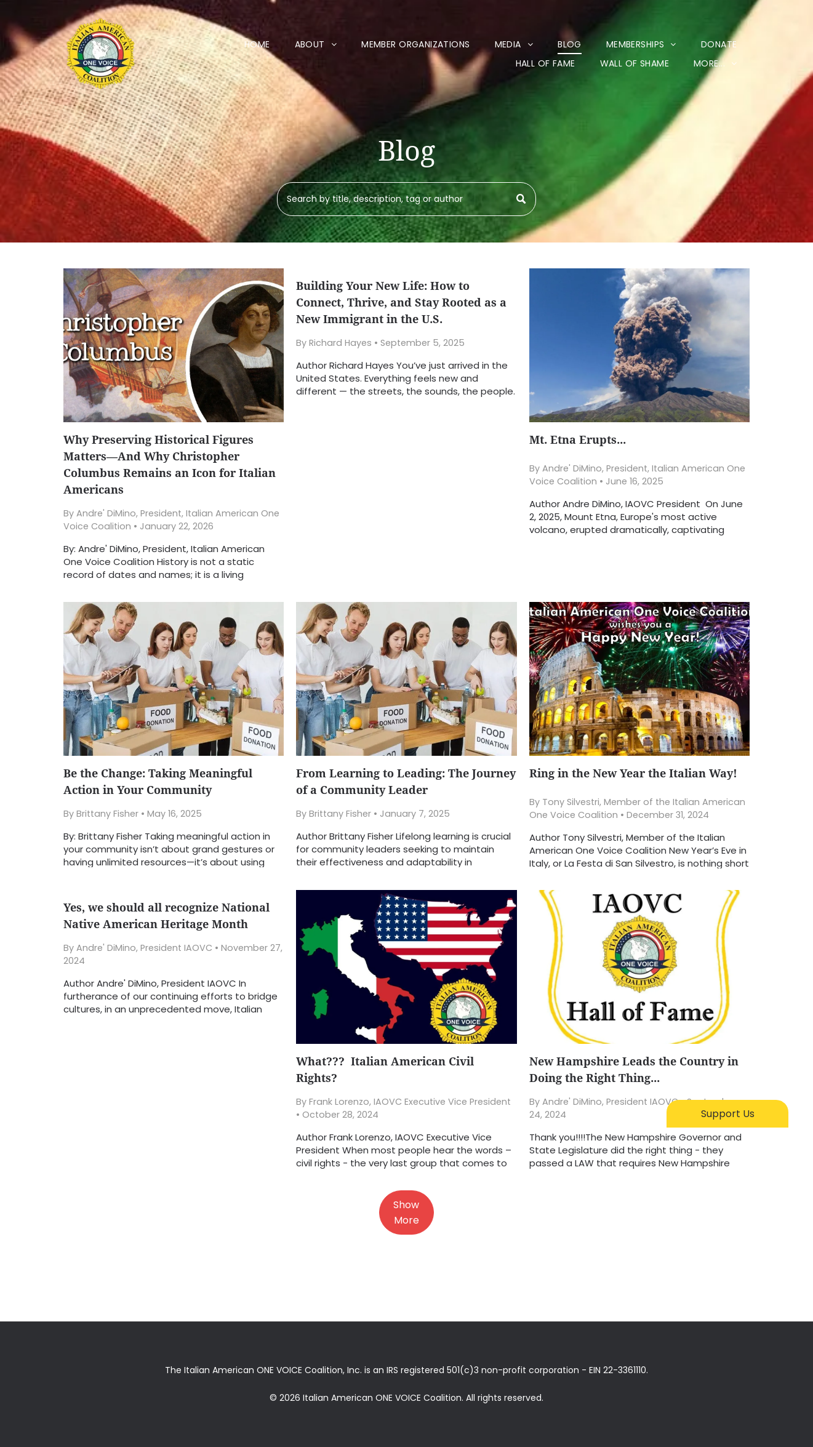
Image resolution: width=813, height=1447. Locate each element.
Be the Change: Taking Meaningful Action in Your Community (157, 781)
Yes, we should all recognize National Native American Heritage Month (166, 916)
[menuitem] (257, 44)
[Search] (406, 199)
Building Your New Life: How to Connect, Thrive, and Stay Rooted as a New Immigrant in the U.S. (401, 302)
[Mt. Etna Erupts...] (639, 345)
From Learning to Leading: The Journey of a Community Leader (406, 781)
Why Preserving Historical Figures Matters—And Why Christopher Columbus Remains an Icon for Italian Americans (169, 464)
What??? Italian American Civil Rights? (385, 1069)
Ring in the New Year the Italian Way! (633, 773)
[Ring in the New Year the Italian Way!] (639, 679)
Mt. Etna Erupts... (577, 439)
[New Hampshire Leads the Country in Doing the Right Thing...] (639, 967)
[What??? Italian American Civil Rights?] (406, 967)
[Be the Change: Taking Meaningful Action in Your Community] (173, 679)
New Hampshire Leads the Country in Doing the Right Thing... (634, 1069)
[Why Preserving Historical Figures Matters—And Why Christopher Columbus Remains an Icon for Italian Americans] (173, 345)
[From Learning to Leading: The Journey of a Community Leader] (406, 679)
